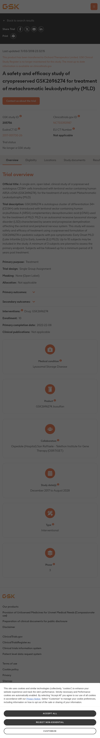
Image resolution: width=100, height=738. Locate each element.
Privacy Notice (33, 699)
